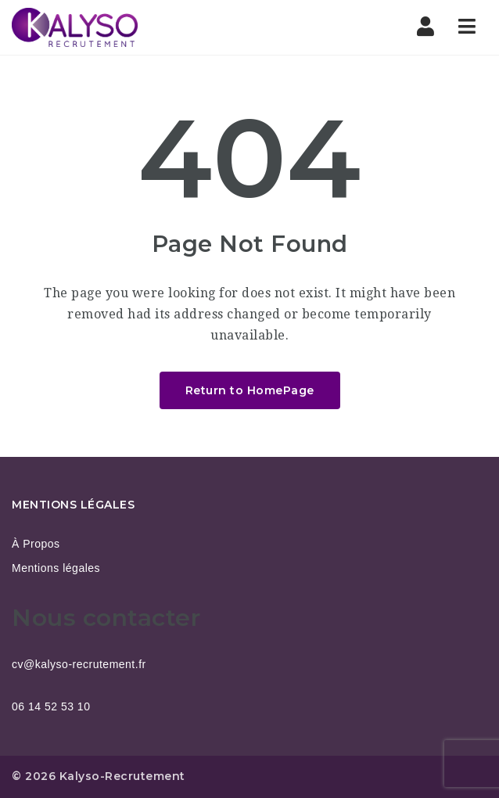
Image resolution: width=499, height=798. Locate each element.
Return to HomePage (249, 390)
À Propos (36, 543)
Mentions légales (56, 568)
